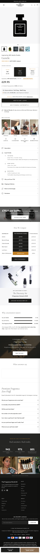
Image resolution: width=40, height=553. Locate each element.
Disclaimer (28, 534)
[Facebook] (7, 490)
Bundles (22, 490)
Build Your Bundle (20, 260)
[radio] (7, 72)
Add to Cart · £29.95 (20, 100)
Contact (22, 510)
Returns (3, 505)
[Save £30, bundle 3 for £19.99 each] (29, 550)
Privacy (11, 534)
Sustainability (24, 505)
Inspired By (23, 495)
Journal (22, 503)
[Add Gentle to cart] (10, 550)
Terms (15, 534)
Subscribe (33, 522)
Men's (22, 488)
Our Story (23, 501)
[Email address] (15, 522)
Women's (23, 486)
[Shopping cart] (37, 5)
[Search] (31, 5)
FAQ (2, 507)
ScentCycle (23, 507)
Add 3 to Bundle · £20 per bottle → (20, 105)
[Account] (34, 5)
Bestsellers (23, 484)
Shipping (3, 503)
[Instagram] (2, 490)
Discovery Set (24, 493)
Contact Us (4, 510)
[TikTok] (5, 490)
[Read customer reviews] (20, 97)
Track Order (4, 501)
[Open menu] (4, 5)
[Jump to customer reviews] (20, 62)
